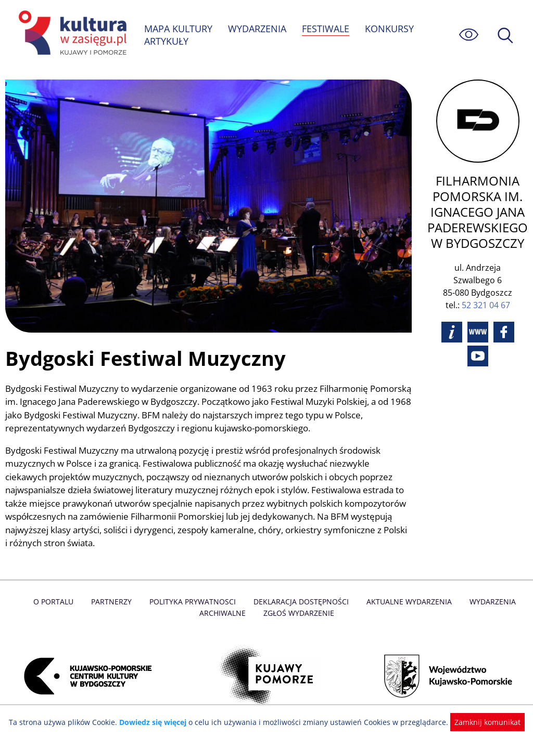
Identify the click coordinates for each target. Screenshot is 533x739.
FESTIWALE (327, 28)
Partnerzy (114, 603)
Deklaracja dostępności (301, 603)
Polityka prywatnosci (193, 603)
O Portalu (57, 603)
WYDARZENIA (258, 28)
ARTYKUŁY (166, 41)
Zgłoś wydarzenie (298, 614)
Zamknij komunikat (481, 722)
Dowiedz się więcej (157, 722)
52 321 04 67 (486, 305)
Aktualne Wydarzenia (407, 603)
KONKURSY (390, 28)
